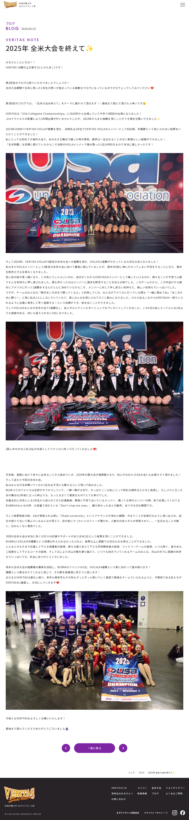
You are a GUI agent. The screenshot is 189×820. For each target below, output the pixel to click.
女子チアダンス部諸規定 (128, 812)
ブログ (141, 772)
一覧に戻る (94, 748)
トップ (131, 772)
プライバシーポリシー (154, 812)
